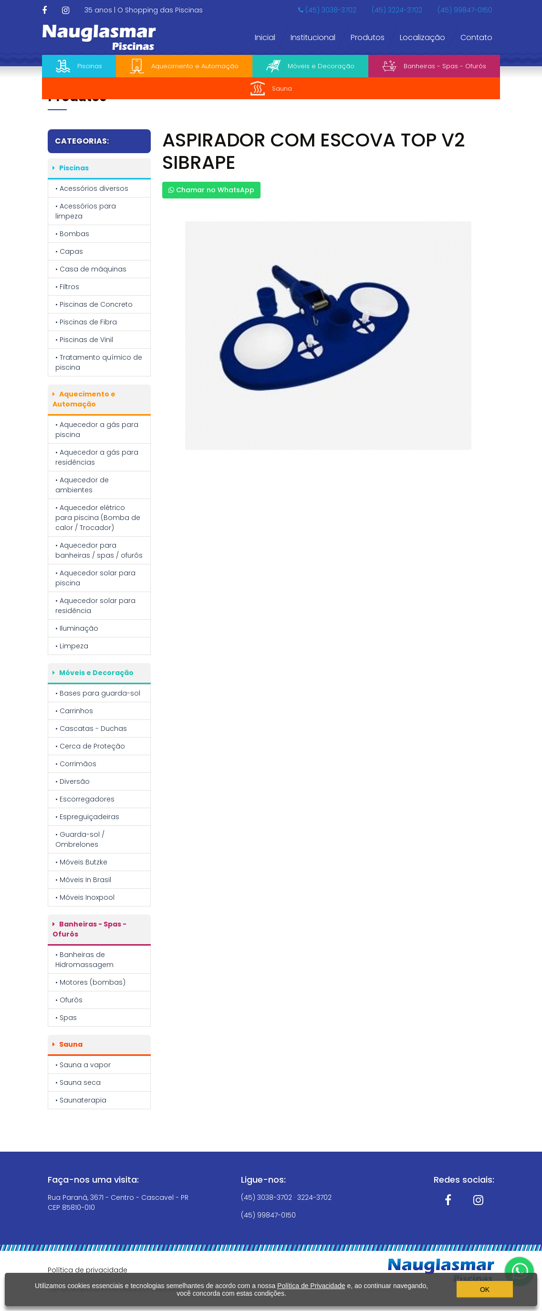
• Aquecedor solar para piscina (95, 578)
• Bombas (72, 234)
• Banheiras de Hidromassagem (84, 959)
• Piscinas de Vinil (84, 339)
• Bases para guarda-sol (97, 693)
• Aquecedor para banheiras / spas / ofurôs (99, 550)
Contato (476, 37)
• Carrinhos (74, 711)
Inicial (265, 37)
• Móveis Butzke (81, 862)
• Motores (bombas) (90, 982)
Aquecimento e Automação (184, 66)
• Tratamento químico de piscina (98, 362)
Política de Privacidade (311, 1285)
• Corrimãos (75, 764)
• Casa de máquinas (90, 269)
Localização (422, 37)
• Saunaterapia (80, 1100)
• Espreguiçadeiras (87, 817)
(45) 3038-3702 (327, 10)
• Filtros (67, 286)
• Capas (69, 251)
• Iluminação (76, 628)
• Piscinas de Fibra (86, 322)
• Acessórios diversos (91, 188)
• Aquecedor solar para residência (95, 605)
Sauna (271, 88)
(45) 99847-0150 (465, 10)
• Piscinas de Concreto (94, 304)
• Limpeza (71, 646)
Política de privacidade (87, 1270)
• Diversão (72, 781)
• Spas (66, 1017)
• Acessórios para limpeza (85, 211)
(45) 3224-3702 (397, 10)
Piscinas (79, 66)
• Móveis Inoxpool (85, 897)
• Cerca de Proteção (90, 746)
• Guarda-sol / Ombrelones (79, 839)
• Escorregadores (85, 799)
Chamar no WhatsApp (211, 190)
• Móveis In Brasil (83, 879)
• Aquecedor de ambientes (82, 485)
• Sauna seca (78, 1082)
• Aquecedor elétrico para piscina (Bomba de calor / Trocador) (97, 517)
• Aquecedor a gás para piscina (96, 429)
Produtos (368, 37)
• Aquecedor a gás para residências (96, 457)
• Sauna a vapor (83, 1065)
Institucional (313, 37)
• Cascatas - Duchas (91, 728)
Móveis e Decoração (310, 66)
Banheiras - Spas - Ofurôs (434, 66)
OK (485, 1288)
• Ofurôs (69, 1000)
